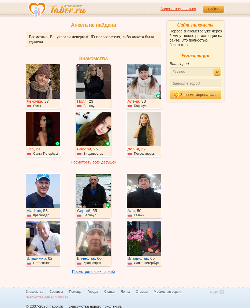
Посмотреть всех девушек (93, 162)
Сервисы (56, 292)
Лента (125, 292)
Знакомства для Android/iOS (47, 297)
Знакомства (34, 292)
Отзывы (142, 292)
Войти (213, 9)
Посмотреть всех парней (93, 271)
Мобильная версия (168, 292)
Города (93, 292)
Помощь (75, 292)
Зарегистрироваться (178, 9)
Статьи (109, 292)
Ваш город (179, 63)
